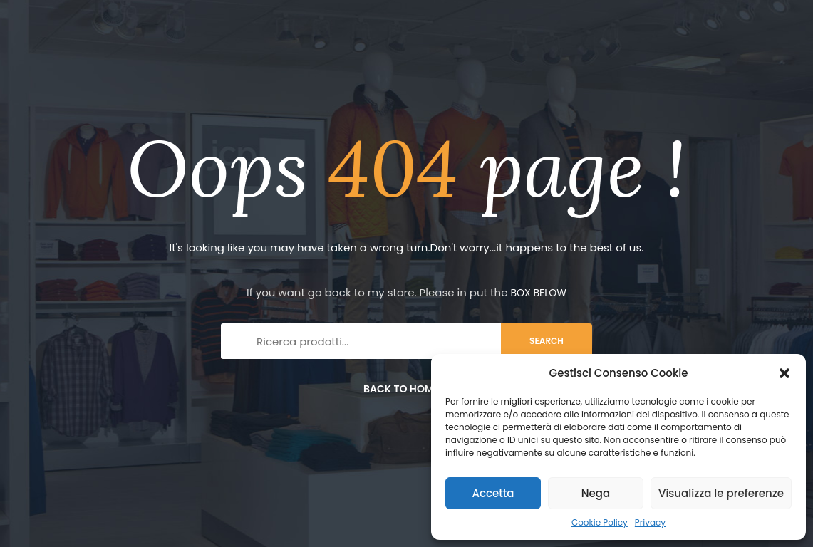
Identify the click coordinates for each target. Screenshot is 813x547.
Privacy (650, 522)
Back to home (406, 389)
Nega (595, 493)
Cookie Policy (599, 522)
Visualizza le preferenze (721, 493)
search (546, 341)
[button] (784, 373)
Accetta (493, 493)
